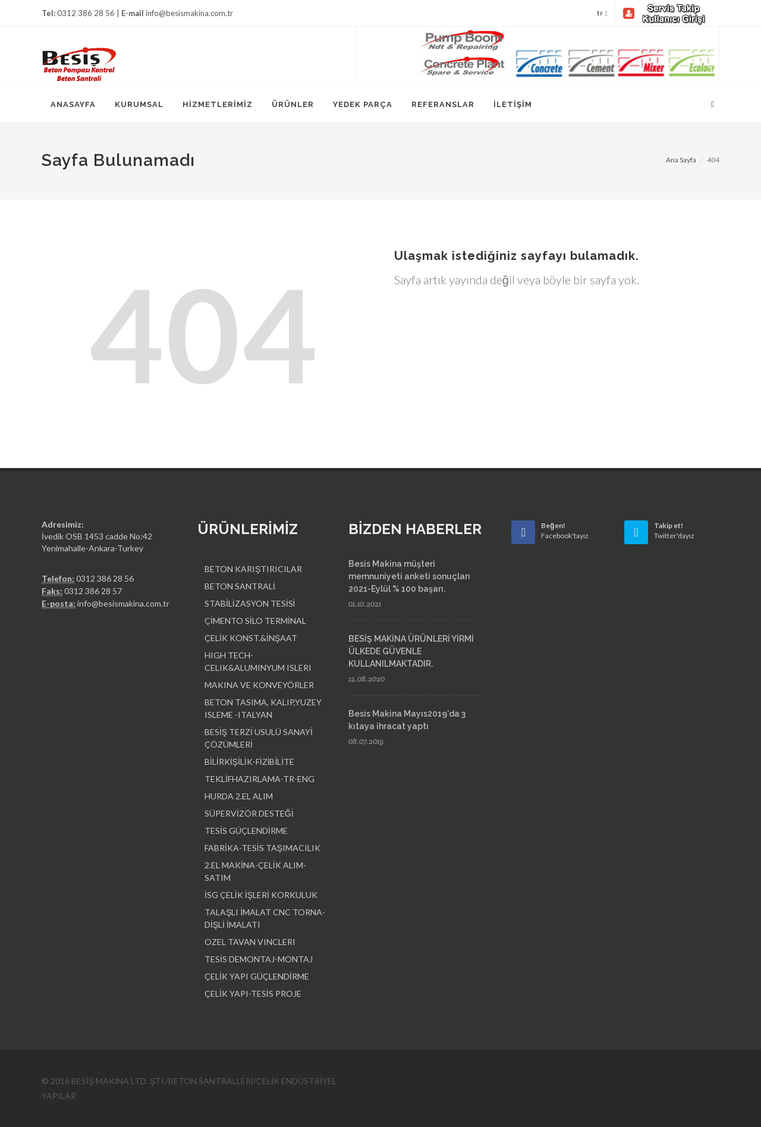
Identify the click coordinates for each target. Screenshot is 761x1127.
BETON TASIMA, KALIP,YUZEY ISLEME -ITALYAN (263, 708)
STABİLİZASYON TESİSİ (250, 603)
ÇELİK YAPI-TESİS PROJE (253, 993)
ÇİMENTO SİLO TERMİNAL (255, 621)
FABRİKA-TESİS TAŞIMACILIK (262, 848)
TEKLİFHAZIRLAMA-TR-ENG (260, 779)
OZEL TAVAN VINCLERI (250, 942)
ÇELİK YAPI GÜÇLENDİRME (257, 976)
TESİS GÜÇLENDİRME (246, 830)
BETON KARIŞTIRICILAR (253, 569)
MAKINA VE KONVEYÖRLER (259, 685)
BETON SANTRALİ (240, 586)
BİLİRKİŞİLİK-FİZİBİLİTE (249, 761)
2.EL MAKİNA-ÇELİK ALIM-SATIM (255, 871)
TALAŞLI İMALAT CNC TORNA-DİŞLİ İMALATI (265, 918)
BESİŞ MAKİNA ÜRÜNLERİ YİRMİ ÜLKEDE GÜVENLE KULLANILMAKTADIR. (411, 651)
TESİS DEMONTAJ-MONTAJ (259, 959)
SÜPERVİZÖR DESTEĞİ (249, 813)
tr (602, 13)
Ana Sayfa (681, 159)
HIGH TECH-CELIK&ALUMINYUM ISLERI (258, 661)
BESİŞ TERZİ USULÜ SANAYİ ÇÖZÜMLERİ (259, 738)
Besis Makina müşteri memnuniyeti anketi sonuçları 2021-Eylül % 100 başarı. (409, 576)
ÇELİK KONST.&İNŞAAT (251, 638)
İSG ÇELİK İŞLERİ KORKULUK (261, 895)
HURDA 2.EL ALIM (239, 796)
